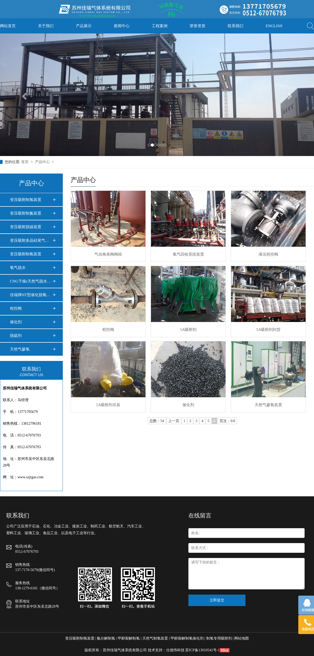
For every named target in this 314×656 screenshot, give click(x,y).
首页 (25, 162)
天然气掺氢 (20, 349)
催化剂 (16, 322)
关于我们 (46, 26)
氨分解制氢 (106, 638)
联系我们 (235, 26)
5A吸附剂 (188, 329)
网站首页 (8, 26)
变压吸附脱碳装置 (25, 227)
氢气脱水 (18, 268)
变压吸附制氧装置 (25, 254)
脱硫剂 (16, 335)
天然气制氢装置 (155, 638)
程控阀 (16, 308)
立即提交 (217, 600)
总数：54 (156, 421)
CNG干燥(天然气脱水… (30, 281)
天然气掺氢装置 (268, 405)
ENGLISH (274, 26)
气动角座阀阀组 (108, 254)
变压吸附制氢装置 (25, 200)
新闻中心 (122, 26)
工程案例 (159, 26)
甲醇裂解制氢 (129, 638)
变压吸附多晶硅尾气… (29, 240)
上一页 (173, 421)
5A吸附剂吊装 (108, 405)
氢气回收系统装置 (188, 254)
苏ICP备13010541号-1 (202, 650)
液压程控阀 (268, 254)
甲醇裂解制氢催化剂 (187, 638)
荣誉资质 (197, 26)
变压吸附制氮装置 (25, 213)
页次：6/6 (227, 421)
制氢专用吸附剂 (219, 638)
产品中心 (43, 162)
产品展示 (84, 26)
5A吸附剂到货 (268, 329)
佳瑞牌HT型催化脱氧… (30, 295)
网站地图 (241, 638)
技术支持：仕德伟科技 (166, 650)
